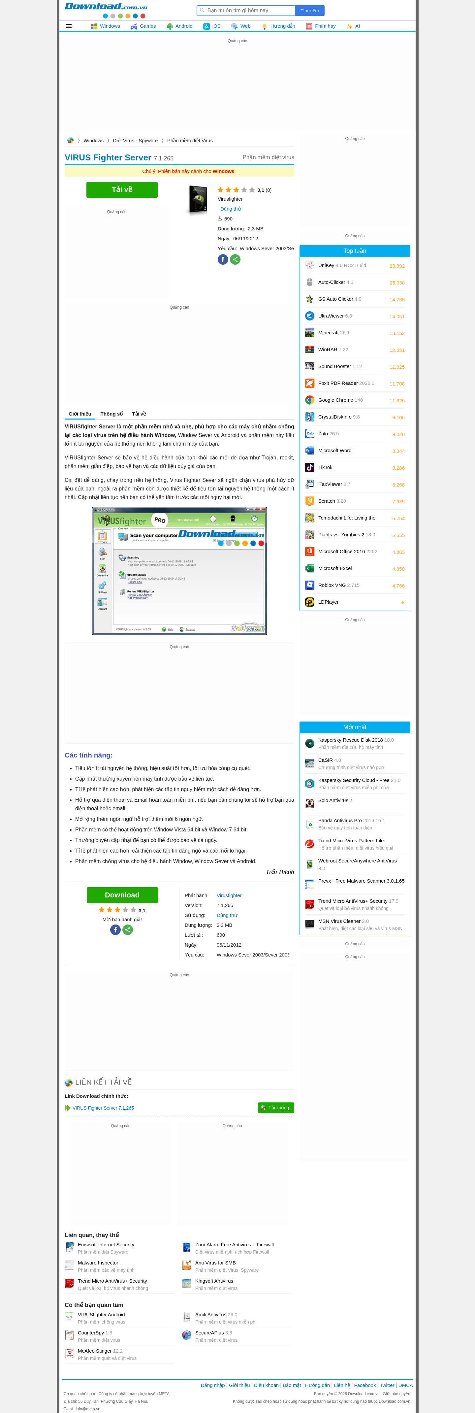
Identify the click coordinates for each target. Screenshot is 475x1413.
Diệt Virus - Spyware (135, 140)
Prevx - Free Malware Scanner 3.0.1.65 (361, 881)
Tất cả (72, 26)
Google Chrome (340, 400)
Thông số (112, 414)
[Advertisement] (237, 91)
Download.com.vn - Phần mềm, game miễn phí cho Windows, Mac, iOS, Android (106, 10)
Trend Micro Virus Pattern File (351, 840)
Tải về (139, 414)
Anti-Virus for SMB (215, 1262)
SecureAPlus (213, 1332)
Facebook (365, 1385)
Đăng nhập (213, 1385)
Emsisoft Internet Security (106, 1244)
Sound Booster (340, 366)
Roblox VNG (339, 585)
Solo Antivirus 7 (335, 800)
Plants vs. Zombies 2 (346, 534)
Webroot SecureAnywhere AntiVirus (357, 864)
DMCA (405, 1385)
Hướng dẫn (317, 1385)
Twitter (387, 1385)
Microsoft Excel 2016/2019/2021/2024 (342, 570)
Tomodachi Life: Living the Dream (346, 520)
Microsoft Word (342, 453)
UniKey (342, 267)
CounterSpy (95, 1332)
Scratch (332, 501)
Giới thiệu (80, 414)
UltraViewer (335, 316)
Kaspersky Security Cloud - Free (359, 780)
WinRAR (333, 349)
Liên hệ (342, 1385)
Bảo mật (292, 1385)
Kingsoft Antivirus (214, 1281)
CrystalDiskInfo (339, 417)
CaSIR (329, 760)
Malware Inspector (98, 1262)
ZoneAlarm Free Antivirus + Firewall (234, 1244)
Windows (93, 140)
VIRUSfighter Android (101, 1314)
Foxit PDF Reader (346, 383)
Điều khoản (266, 1385)
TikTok (325, 467)
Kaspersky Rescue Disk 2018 (356, 740)
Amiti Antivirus (216, 1314)
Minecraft (334, 332)
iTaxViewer (334, 484)
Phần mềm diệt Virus (190, 140)
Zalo (328, 433)
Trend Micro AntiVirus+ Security (112, 1281)
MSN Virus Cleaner (343, 921)
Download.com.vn (70, 141)
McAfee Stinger (100, 1351)
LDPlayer (328, 602)
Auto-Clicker (336, 282)
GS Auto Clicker (340, 299)
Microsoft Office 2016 (347, 554)
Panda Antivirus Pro (351, 820)
